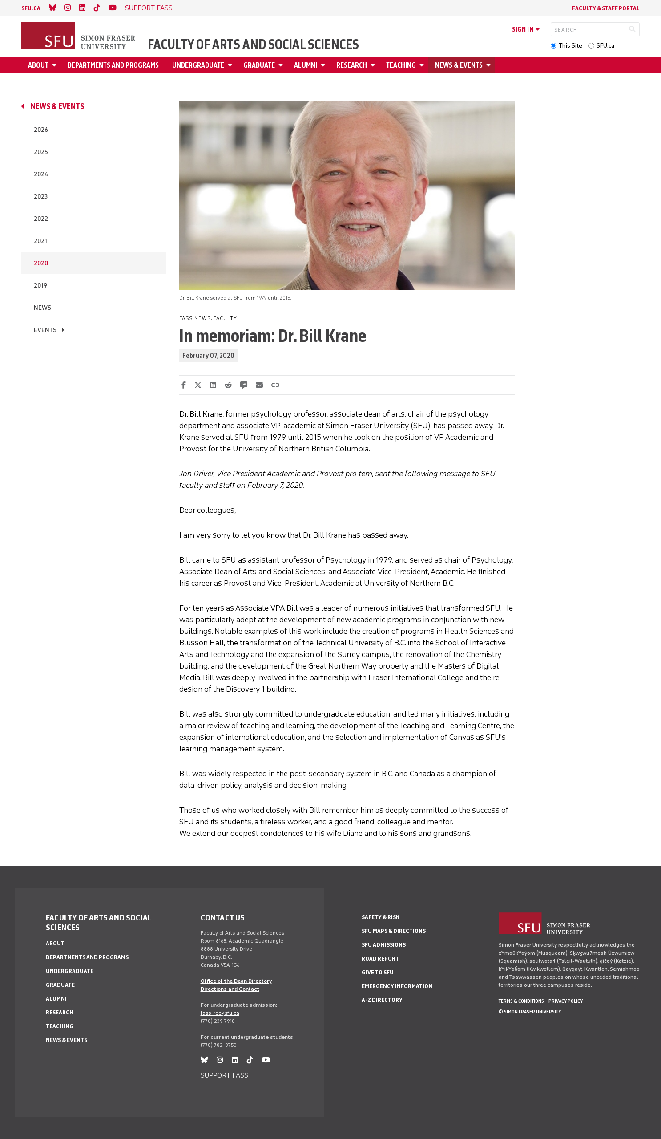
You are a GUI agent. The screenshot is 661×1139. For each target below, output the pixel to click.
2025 (41, 152)
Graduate (259, 65)
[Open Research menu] (374, 65)
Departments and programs (113, 65)
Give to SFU (378, 972)
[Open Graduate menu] (282, 65)
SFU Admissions (384, 944)
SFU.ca (605, 45)
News (42, 308)
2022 (41, 219)
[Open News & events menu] (489, 65)
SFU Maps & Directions (394, 931)
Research (351, 65)
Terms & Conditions (521, 1001)
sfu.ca (30, 8)
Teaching (401, 65)
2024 (41, 174)
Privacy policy (565, 1001)
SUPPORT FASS (149, 8)
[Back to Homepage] (79, 36)
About (38, 65)
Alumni (305, 65)
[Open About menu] (55, 65)
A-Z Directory (382, 1000)
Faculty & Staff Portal (606, 8)
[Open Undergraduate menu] (231, 65)
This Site (570, 45)
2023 (41, 196)
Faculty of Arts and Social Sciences (253, 44)
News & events (459, 65)
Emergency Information (397, 986)
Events (45, 330)
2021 (40, 241)
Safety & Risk (380, 917)
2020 (41, 263)
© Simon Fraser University (530, 1012)
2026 (41, 130)
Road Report (380, 958)
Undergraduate (198, 65)
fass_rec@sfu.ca (220, 1013)
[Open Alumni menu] (324, 65)
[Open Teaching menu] (423, 65)
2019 (40, 285)
